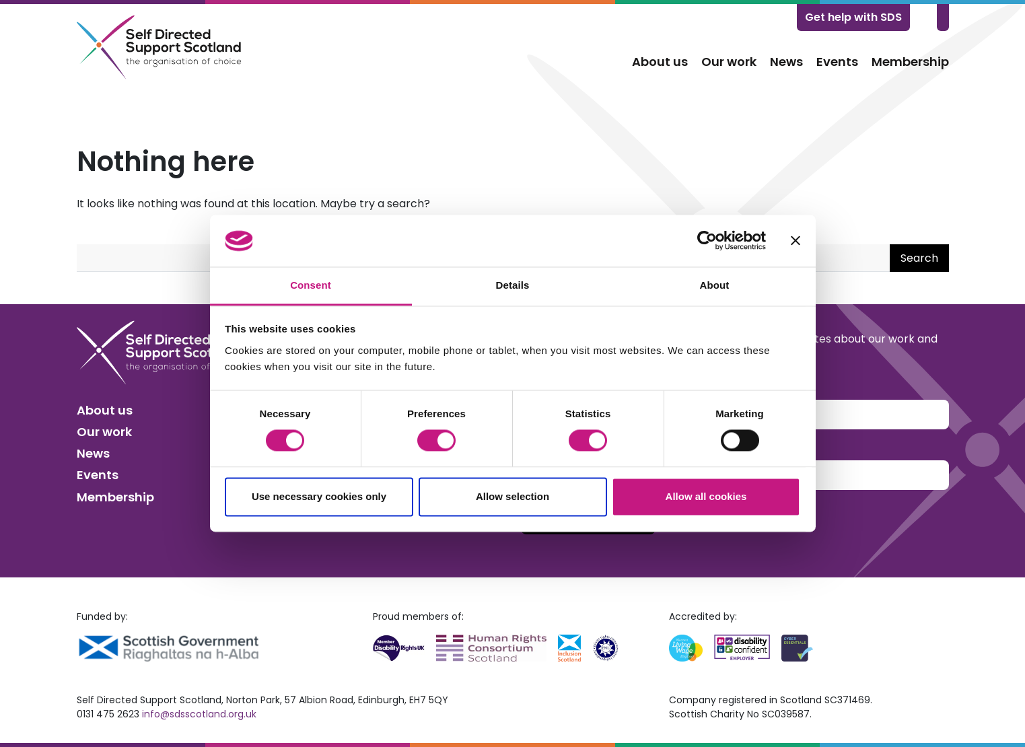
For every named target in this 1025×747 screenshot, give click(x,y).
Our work (728, 61)
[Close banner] (795, 241)
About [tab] (715, 285)
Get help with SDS (853, 17)
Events (837, 61)
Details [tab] (513, 285)
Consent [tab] (310, 285)
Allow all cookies (706, 496)
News (786, 61)
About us (660, 61)
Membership (910, 61)
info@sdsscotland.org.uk (199, 714)
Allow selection (512, 496)
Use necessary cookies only (319, 496)
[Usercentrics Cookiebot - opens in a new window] (707, 241)
